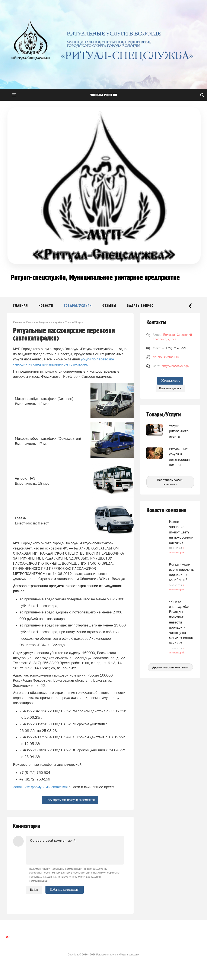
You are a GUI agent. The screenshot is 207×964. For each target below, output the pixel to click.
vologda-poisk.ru (103, 95)
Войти (34, 889)
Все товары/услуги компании (170, 482)
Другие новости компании (170, 667)
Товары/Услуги (78, 306)
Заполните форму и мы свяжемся (40, 787)
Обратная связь (170, 380)
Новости (46, 306)
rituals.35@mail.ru (166, 357)
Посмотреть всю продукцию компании (70, 799)
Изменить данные (170, 388)
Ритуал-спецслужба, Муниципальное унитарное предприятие (95, 277)
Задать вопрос (140, 306)
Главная (20, 306)
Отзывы (109, 306)
